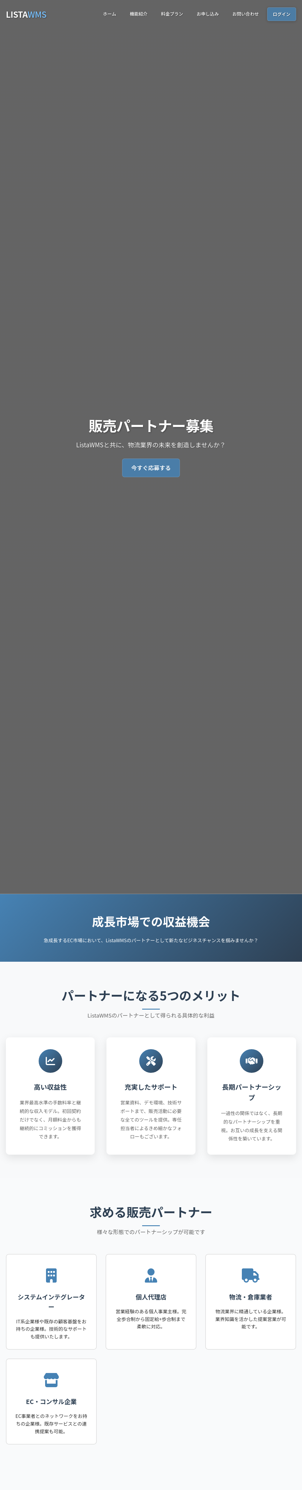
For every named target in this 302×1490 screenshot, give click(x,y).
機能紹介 (138, 14)
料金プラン (172, 14)
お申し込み (208, 14)
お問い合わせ (245, 14)
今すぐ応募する (151, 468)
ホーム (109, 14)
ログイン (281, 14)
